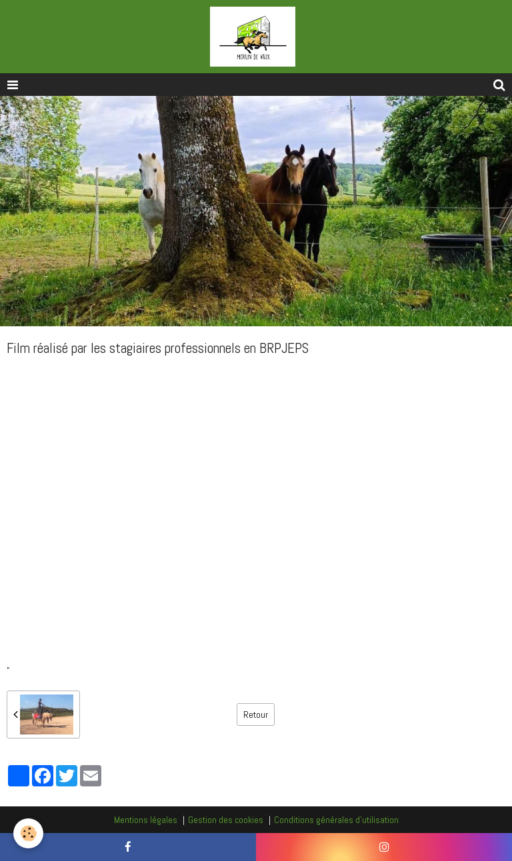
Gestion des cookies (225, 820)
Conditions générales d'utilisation (336, 820)
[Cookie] (28, 833)
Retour (255, 714)
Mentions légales (145, 820)
